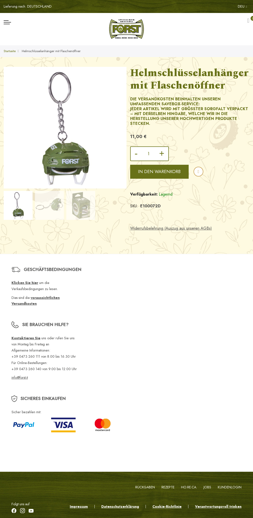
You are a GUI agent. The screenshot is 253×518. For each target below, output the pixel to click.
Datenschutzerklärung (120, 506)
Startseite (10, 51)
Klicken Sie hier (25, 282)
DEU (242, 6)
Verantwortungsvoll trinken (218, 506)
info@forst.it (20, 377)
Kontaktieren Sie (26, 338)
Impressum (79, 506)
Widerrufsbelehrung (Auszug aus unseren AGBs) (171, 228)
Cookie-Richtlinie (167, 506)
